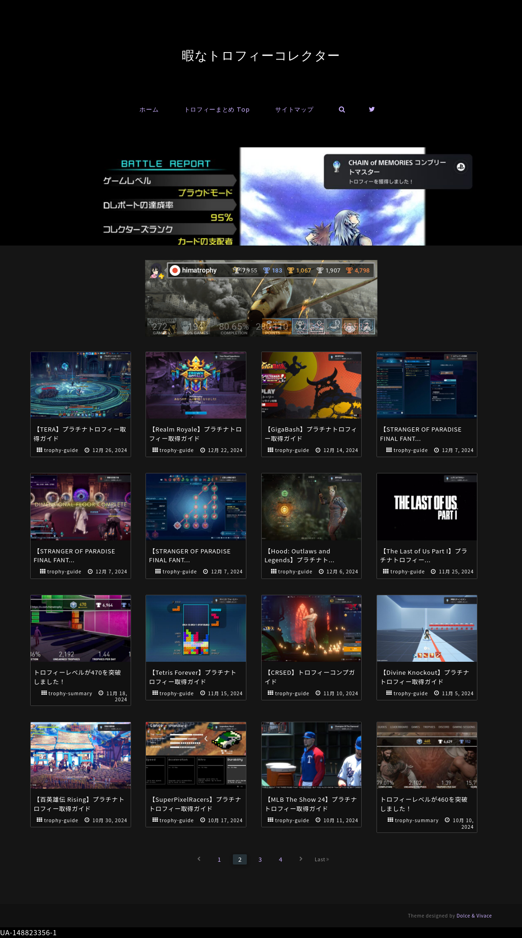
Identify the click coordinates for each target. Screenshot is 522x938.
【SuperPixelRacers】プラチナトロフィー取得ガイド (195, 804)
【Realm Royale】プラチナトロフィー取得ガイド (195, 434)
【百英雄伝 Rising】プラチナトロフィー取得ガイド (79, 804)
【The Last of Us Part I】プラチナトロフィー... (424, 555)
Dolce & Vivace (474, 915)
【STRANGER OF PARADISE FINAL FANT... (421, 434)
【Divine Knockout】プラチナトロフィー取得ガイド (425, 677)
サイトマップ (294, 109)
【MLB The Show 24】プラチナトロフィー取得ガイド (310, 804)
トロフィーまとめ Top (217, 109)
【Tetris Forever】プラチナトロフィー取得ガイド (193, 677)
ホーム (149, 109)
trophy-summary (70, 693)
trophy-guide (61, 449)
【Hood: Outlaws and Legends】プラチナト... (299, 555)
